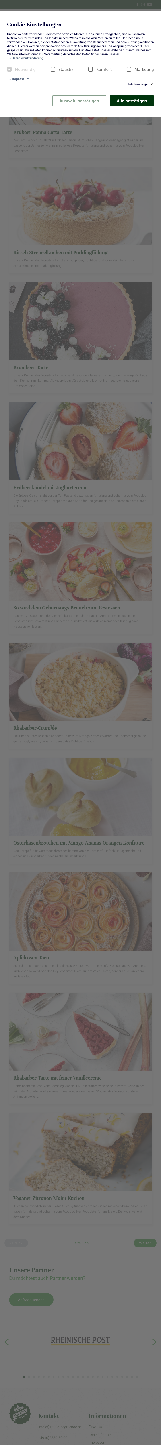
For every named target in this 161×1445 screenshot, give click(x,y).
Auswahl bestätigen (79, 100)
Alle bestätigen (132, 100)
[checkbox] (9, 69)
